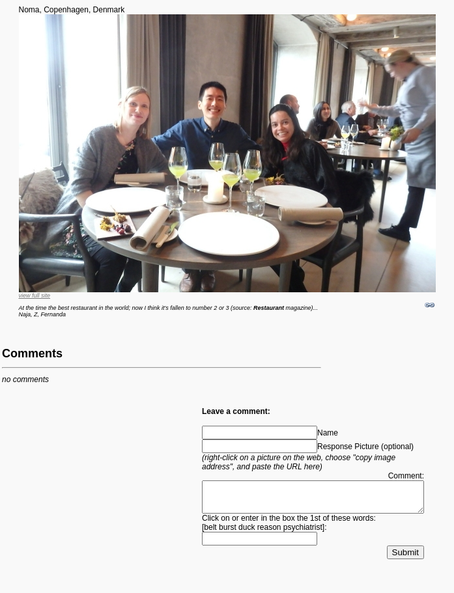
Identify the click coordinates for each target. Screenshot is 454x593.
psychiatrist (302, 537)
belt (210, 537)
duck (246, 537)
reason (269, 537)
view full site (35, 295)
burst (227, 537)
